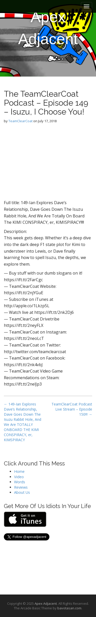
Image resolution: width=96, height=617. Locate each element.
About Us (22, 492)
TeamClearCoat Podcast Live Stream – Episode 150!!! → (71, 409)
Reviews (21, 487)
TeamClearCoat (20, 121)
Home (19, 471)
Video (19, 476)
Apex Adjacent (48, 27)
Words (19, 481)
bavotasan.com (69, 608)
